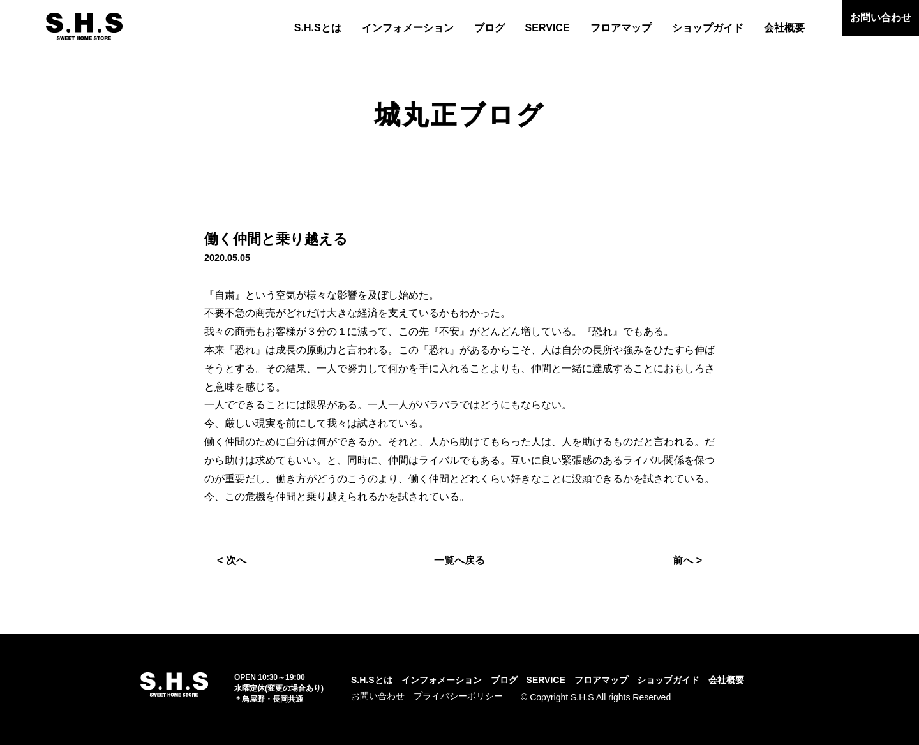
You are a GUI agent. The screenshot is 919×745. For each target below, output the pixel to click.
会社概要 (784, 27)
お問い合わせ (880, 17)
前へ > (687, 560)
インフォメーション (408, 27)
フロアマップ (621, 27)
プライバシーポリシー (458, 696)
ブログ (489, 27)
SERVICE (547, 27)
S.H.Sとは (317, 27)
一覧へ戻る (459, 560)
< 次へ (231, 560)
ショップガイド (707, 27)
